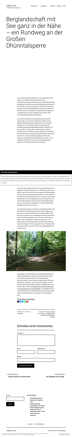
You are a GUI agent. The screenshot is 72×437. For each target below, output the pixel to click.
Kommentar (20, 333)
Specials (53, 6)
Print (18, 302)
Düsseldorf (34, 6)
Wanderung (52, 316)
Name (19, 348)
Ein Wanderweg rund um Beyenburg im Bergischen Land (36, 400)
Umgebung (44, 6)
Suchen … (8, 395)
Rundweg (53, 315)
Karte (64, 6)
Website (19, 356)
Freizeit (48, 311)
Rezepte (59, 6)
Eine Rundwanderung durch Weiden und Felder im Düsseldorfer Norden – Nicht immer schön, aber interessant (37, 411)
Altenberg (49, 313)
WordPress (63, 430)
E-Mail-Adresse (41, 348)
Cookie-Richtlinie (31, 434)
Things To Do (11, 6)
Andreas (21, 313)
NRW (49, 315)
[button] (20, 302)
